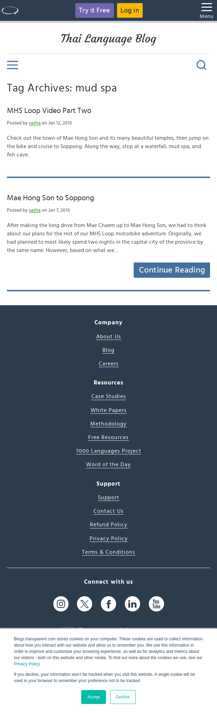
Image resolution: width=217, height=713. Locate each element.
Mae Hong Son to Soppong (50, 198)
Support (108, 497)
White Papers (109, 410)
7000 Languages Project (108, 451)
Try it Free (94, 10)
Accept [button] (93, 697)
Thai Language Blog (108, 39)
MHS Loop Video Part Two (49, 110)
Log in (129, 10)
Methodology (108, 424)
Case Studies (108, 396)
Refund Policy (108, 524)
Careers (109, 363)
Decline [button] (123, 697)
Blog (108, 350)
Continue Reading (172, 270)
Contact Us (108, 511)
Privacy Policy (27, 664)
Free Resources (108, 437)
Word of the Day (108, 464)
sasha (35, 123)
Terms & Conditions (108, 552)
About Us (108, 336)
